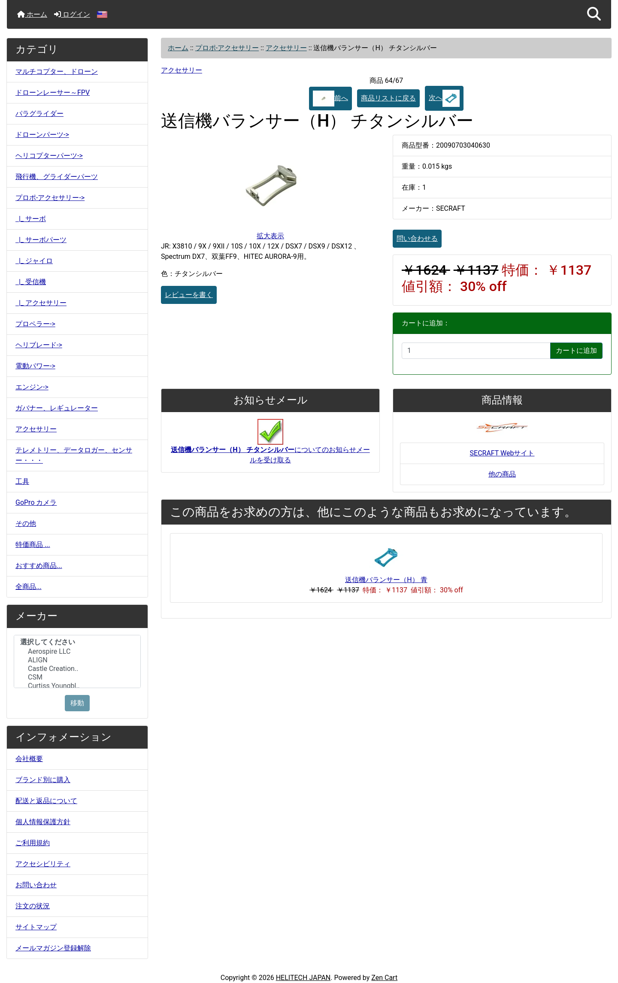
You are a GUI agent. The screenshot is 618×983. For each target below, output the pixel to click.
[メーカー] (77, 661)
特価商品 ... (32, 544)
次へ (444, 98)
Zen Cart (384, 978)
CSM (77, 677)
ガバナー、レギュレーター (56, 408)
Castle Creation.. (77, 668)
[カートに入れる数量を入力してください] (476, 351)
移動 (77, 703)
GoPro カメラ (36, 502)
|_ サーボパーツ (41, 240)
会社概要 (29, 759)
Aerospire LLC (77, 651)
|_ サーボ (30, 219)
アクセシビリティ (42, 864)
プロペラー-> (35, 324)
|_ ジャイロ (34, 261)
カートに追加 (576, 350)
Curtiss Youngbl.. (77, 686)
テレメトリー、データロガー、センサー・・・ (73, 455)
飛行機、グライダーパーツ (56, 177)
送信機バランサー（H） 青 (386, 580)
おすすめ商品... (38, 565)
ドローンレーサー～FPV (52, 92)
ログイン (72, 14)
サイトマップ (36, 927)
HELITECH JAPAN (303, 978)
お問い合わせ (36, 885)
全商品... (28, 587)
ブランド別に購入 (42, 780)
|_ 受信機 (30, 282)
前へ (330, 98)
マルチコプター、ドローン (56, 71)
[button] (594, 14)
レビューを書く (189, 295)
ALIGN (77, 660)
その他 (25, 523)
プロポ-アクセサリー (227, 48)
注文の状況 (32, 906)
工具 (22, 481)
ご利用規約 (32, 843)
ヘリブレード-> (38, 345)
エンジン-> (31, 387)
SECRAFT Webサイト (502, 453)
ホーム (32, 14)
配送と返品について (46, 801)
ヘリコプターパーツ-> (49, 156)
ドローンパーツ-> (42, 134)
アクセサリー (36, 429)
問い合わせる (417, 238)
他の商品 (502, 474)
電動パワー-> (35, 366)
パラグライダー (39, 113)
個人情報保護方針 (42, 822)
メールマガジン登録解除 (53, 948)
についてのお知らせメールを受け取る (270, 445)
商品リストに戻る (388, 98)
